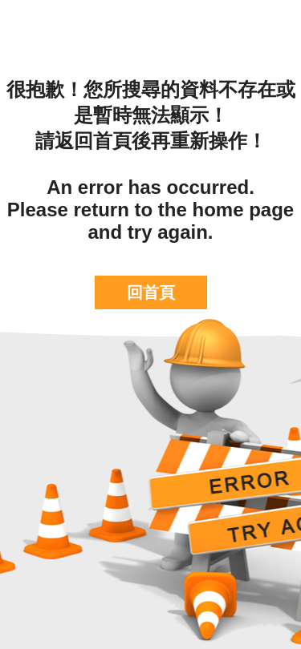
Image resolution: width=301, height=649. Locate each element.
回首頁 (151, 292)
